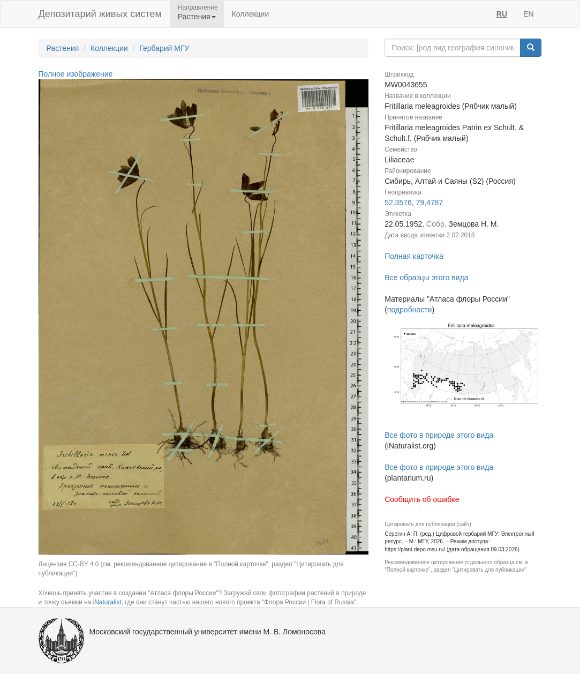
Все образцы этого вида (426, 277)
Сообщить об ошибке (422, 499)
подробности (409, 309)
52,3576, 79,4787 (414, 202)
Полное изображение (76, 74)
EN (528, 14)
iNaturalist (107, 602)
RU (501, 14)
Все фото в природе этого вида (439, 435)
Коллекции (250, 14)
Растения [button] (197, 16)
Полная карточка (414, 256)
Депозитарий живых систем (100, 14)
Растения (63, 48)
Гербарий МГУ (164, 48)
